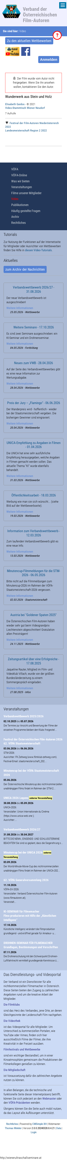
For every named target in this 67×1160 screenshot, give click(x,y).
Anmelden (48, 59)
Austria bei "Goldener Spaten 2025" (33, 615)
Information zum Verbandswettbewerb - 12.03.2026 (33, 533)
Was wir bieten (20, 181)
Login (33, 1132)
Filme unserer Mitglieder (26, 193)
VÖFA (14, 169)
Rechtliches (18, 223)
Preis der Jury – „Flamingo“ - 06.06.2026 (33, 403)
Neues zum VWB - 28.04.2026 (33, 363)
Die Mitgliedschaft (14, 1070)
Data (58, 1128)
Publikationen (20, 205)
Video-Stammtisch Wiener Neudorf (25, 108)
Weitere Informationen (19, 308)
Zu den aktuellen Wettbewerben (29, 41)
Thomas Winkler (13, 1128)
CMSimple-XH (39, 1124)
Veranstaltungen (21, 187)
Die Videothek (12, 1021)
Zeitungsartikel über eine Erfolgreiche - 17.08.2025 (33, 661)
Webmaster (49, 1098)
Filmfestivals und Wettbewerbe (22, 1049)
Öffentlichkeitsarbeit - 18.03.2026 (33, 495)
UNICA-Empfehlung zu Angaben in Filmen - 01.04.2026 (34, 445)
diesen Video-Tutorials (38, 250)
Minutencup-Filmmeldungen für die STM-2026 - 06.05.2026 (33, 573)
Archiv (15, 217)
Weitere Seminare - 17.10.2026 (33, 327)
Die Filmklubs (12, 1004)
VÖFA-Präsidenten (19, 1102)
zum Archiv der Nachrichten (25, 269)
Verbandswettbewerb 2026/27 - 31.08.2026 (33, 289)
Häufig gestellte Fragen (25, 211)
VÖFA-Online (19, 175)
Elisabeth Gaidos (14, 104)
